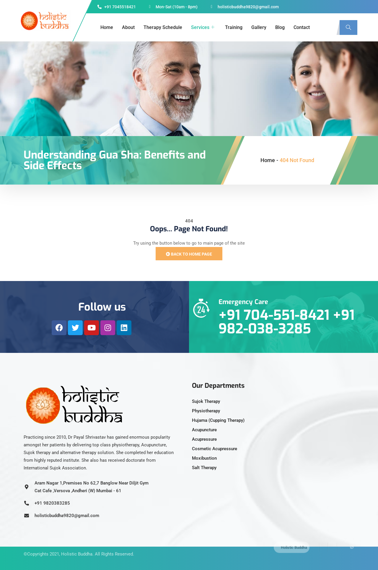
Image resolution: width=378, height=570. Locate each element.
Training (233, 27)
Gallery (258, 27)
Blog (280, 27)
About (128, 27)
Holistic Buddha (76, 547)
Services (202, 27)
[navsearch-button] (348, 27)
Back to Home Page (189, 254)
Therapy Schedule (163, 27)
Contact (302, 27)
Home (106, 27)
